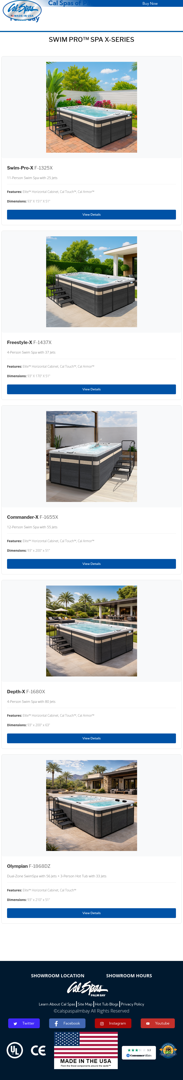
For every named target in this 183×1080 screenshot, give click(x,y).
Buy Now (150, 3)
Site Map (85, 1004)
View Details (91, 214)
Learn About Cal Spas (57, 1004)
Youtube (157, 1023)
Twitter (24, 1023)
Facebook (67, 1023)
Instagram (113, 1023)
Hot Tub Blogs (106, 1004)
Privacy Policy (132, 1004)
